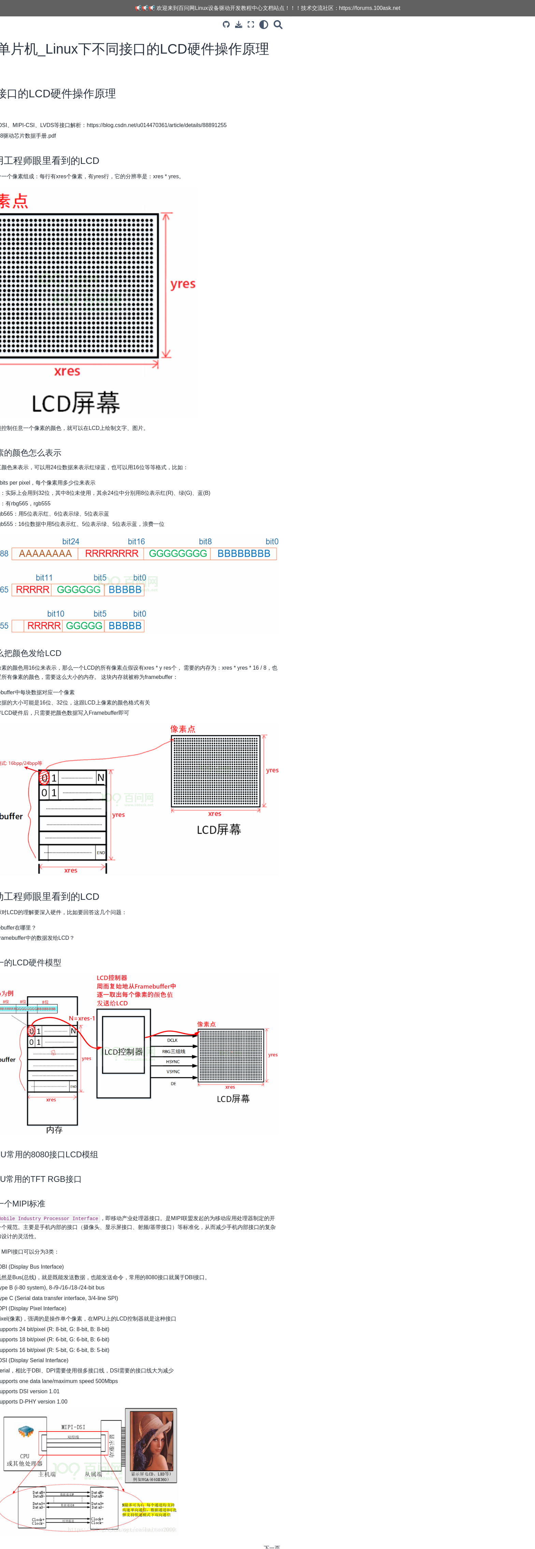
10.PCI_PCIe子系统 (57, 402)
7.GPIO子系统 (51, 369)
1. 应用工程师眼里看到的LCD (457, 47)
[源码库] (350, 24)
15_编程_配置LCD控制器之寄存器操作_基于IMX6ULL (78, 289)
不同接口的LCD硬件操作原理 (452, 37)
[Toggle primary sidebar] (135, 24)
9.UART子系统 (52, 391)
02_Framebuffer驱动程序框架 (73, 111)
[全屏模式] (375, 24)
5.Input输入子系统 (55, 347)
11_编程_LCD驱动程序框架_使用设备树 (80, 229)
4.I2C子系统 (49, 336)
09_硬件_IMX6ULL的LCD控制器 (77, 195)
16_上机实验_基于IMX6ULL (72, 304)
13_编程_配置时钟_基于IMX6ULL (78, 255)
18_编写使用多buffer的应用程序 (76, 326)
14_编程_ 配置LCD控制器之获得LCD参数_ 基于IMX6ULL (77, 270)
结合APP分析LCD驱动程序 (71, 155)
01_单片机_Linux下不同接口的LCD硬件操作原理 (80, 97)
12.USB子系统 (52, 423)
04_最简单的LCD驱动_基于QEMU (78, 133)
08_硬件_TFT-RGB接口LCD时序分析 (79, 181)
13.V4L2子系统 (52, 434)
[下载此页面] (363, 24)
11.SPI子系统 (50, 412)
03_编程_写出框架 (61, 122)
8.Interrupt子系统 (54, 380)
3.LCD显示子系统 (55, 82)
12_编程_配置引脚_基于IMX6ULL (78, 244)
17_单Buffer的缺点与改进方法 (74, 315)
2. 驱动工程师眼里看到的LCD (457, 56)
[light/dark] (388, 24)
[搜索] (402, 24)
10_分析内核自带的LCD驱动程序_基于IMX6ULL (78, 211)
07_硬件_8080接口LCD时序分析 (77, 166)
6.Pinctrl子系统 (52, 358)
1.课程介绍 (47, 71)
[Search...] (80, 53)
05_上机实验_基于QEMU (69, 144)
